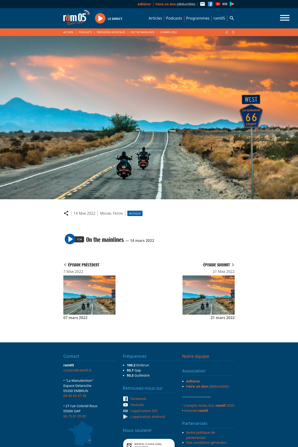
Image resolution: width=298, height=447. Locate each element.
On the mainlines (142, 32)
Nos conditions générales (206, 442)
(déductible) (175, 4)
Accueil (68, 32)
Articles (155, 18)
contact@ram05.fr (77, 370)
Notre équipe (195, 356)
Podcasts (174, 18)
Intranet (196, 410)
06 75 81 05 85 (74, 416)
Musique (135, 213)
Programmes (198, 18)
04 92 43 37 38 (74, 395)
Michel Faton (111, 213)
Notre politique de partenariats (200, 435)
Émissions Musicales (111, 32)
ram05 (219, 18)
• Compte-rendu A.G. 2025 (208, 405)
